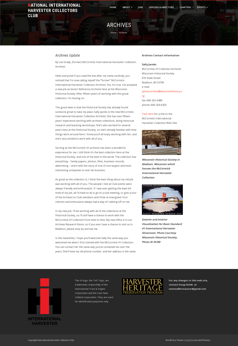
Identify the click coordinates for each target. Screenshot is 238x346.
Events (202, 7)
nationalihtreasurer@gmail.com (187, 288)
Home (113, 7)
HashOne (189, 340)
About (127, 7)
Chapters (185, 7)
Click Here (148, 114)
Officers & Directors (161, 7)
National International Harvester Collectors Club (54, 10)
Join (140, 7)
